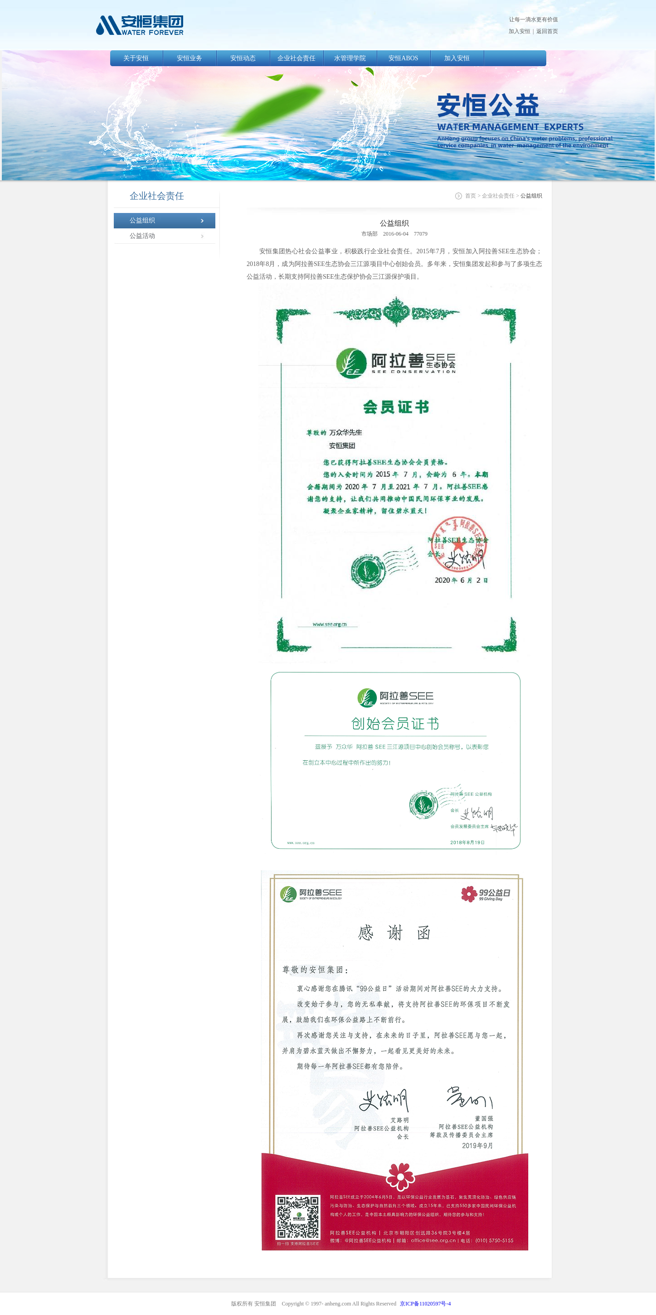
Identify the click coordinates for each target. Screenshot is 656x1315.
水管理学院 (350, 58)
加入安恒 (519, 31)
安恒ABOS (403, 58)
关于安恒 (136, 58)
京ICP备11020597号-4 (425, 1303)
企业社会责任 (296, 58)
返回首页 (547, 31)
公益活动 (142, 235)
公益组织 (142, 220)
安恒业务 (189, 58)
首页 (470, 196)
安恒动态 (243, 58)
